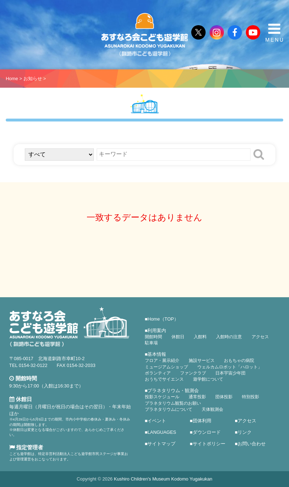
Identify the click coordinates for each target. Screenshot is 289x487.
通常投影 (197, 397)
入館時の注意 (229, 337)
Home (12, 78)
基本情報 (156, 354)
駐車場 (151, 343)
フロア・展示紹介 (162, 360)
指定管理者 (26, 447)
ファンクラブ (193, 373)
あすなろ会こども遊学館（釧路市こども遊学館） (144, 34)
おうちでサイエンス (164, 379)
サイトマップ (161, 443)
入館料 (200, 337)
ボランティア (158, 373)
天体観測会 (212, 409)
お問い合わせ (252, 443)
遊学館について (208, 379)
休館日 (177, 337)
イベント (156, 420)
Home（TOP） (162, 319)
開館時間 (153, 337)
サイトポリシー (209, 443)
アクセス (260, 337)
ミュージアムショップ (166, 367)
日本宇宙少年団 (230, 373)
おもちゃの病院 (239, 360)
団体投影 (224, 397)
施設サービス (202, 360)
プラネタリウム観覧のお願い (173, 403)
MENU (274, 33)
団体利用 (202, 420)
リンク (245, 432)
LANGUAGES (161, 432)
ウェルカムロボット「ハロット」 (229, 367)
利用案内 (156, 330)
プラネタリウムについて (168, 409)
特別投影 (250, 397)
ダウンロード (207, 432)
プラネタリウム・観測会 (173, 390)
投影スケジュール (162, 397)
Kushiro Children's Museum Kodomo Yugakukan (163, 479)
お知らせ (32, 78)
